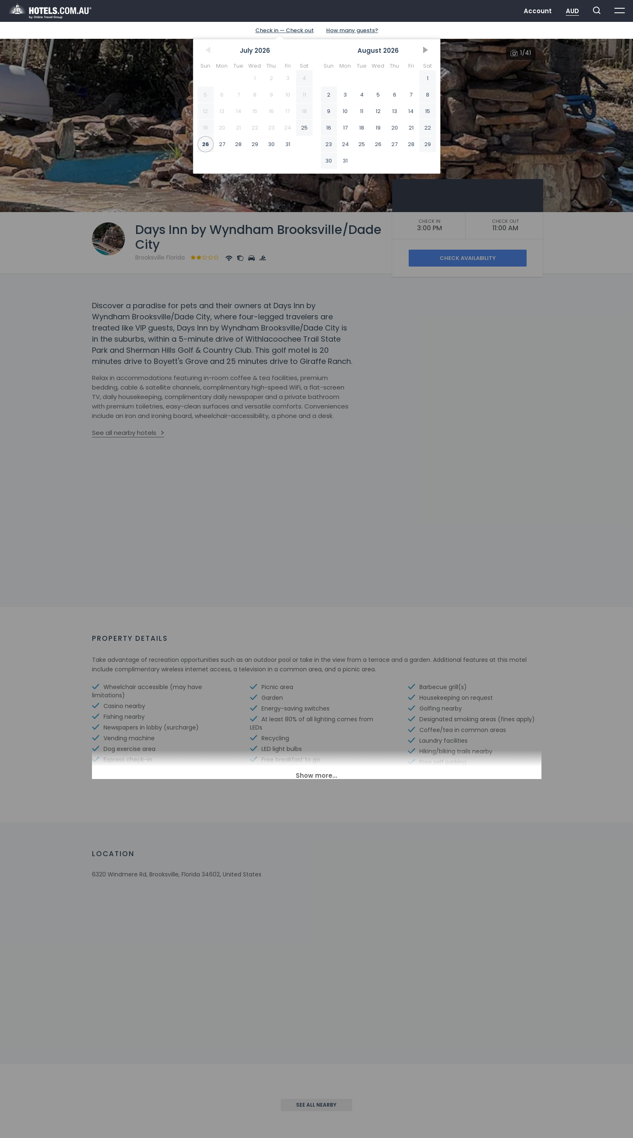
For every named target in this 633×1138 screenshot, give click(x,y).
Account (538, 11)
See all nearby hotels (124, 432)
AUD (572, 11)
